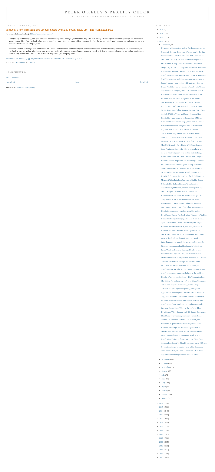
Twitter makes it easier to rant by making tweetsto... (181, 172)
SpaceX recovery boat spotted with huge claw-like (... (182, 83)
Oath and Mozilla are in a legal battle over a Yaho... (181, 261)
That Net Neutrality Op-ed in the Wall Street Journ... (181, 145)
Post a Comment (12, 77)
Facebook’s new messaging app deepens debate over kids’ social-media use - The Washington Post (44, 58)
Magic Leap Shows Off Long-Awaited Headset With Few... (184, 67)
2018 (161, 37)
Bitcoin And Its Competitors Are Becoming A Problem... (183, 160)
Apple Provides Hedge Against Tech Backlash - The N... (183, 91)
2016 (161, 403)
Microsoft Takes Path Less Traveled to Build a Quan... (182, 180)
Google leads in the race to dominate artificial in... (180, 199)
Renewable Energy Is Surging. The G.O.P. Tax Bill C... (182, 219)
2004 (161, 450)
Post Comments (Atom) (25, 87)
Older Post (144, 82)
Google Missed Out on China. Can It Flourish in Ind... (182, 304)
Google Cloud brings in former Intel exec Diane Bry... (182, 339)
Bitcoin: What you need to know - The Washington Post (182, 277)
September (166, 367)
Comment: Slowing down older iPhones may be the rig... (183, 52)
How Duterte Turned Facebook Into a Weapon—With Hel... (184, 215)
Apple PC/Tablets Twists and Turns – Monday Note (181, 114)
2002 (161, 457)
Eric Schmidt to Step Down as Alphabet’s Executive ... (182, 63)
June (164, 379)
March (164, 390)
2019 (161, 33)
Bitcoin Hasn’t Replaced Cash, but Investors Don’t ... (181, 254)
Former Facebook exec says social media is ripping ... (182, 203)
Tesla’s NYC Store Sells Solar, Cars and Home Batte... (182, 137)
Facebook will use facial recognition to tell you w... (181, 98)
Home (77, 82)
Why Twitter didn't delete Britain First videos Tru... (181, 335)
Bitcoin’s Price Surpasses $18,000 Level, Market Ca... (182, 226)
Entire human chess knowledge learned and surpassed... (182, 242)
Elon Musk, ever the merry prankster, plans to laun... (181, 316)
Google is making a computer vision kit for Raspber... (182, 347)
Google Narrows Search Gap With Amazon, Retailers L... (183, 75)
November (166, 359)
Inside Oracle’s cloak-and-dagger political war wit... (181, 250)
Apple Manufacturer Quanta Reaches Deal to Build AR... (183, 292)
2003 (161, 453)
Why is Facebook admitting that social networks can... (182, 125)
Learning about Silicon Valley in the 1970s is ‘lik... (181, 308)
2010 (161, 426)
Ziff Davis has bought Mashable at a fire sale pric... (181, 265)
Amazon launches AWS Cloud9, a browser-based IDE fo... (183, 343)
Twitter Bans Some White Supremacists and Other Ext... (183, 110)
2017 (161, 41)
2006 (161, 442)
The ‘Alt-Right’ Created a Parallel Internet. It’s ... (180, 191)
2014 (161, 411)
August (165, 371)
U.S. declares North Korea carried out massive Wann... (182, 106)
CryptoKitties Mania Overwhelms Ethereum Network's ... (183, 296)
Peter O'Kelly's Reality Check (107, 12)
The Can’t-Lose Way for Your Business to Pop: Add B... (183, 60)
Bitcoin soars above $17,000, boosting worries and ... (181, 230)
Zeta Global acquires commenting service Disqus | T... (182, 285)
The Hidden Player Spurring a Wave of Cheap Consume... (183, 281)
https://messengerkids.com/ (42, 34)
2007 (161, 438)
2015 (161, 407)
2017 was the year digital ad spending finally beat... (181, 288)
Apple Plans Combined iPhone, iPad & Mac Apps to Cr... (183, 71)
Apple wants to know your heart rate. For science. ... (181, 354)
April (164, 386)
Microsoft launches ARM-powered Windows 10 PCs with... (184, 257)
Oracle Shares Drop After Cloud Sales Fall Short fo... (181, 133)
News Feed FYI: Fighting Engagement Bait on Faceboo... (183, 122)
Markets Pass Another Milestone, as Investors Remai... (182, 331)
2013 (161, 415)
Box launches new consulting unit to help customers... (182, 164)
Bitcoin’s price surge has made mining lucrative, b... (181, 327)
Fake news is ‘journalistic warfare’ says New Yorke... (181, 323)
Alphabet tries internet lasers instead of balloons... (180, 129)
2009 (161, 430)
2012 (161, 419)
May (164, 383)
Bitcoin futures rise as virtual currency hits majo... (180, 211)
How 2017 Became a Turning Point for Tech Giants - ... (182, 176)
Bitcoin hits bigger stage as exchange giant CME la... (181, 118)
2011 (161, 422)
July (163, 375)
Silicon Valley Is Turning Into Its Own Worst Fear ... (181, 102)
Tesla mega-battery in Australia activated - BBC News (182, 351)
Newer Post (10, 82)
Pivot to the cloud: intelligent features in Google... (180, 238)
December (166, 44)
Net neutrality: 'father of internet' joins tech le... (179, 184)
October (165, 363)
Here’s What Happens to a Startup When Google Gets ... (183, 87)
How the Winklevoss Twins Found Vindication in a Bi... (183, 94)
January (165, 398)
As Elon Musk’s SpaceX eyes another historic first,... (181, 153)
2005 (161, 446)
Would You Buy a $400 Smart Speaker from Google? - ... (183, 157)
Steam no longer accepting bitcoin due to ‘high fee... (181, 246)
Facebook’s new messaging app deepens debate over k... (183, 300)
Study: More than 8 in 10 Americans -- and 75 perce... (182, 168)
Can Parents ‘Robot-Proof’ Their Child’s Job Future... (182, 207)
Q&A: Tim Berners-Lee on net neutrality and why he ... (182, 223)
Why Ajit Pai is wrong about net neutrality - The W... (181, 141)
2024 (161, 29)
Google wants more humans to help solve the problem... (183, 273)
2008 (161, 434)
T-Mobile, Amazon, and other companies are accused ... (182, 79)
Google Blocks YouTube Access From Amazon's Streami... (184, 269)
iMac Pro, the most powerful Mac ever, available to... (181, 149)
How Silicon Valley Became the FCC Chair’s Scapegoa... (183, 312)
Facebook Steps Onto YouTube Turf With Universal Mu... (183, 56)
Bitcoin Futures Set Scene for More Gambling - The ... (182, 195)
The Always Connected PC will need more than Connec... (183, 234)
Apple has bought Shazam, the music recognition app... (182, 188)
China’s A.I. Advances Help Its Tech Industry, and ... (181, 320)
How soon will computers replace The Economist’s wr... (183, 48)
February (165, 394)
